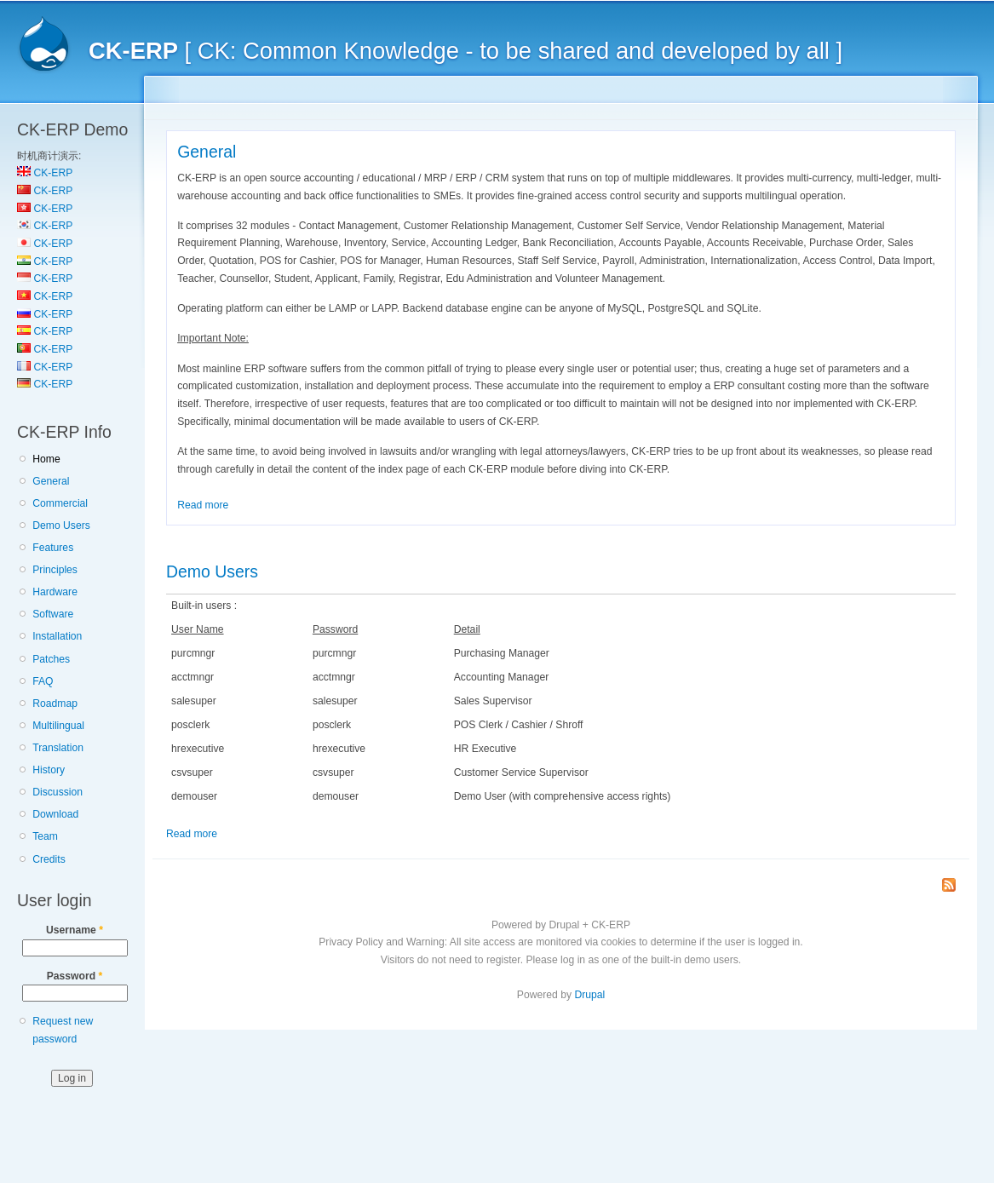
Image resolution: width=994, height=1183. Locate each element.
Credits (49, 859)
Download (55, 814)
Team (45, 836)
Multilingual (58, 726)
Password (75, 976)
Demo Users (61, 525)
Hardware (55, 592)
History (48, 770)
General (50, 481)
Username (74, 930)
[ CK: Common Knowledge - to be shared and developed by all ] (465, 50)
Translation (57, 748)
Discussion (57, 792)
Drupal (589, 995)
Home (46, 459)
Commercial (60, 503)
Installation (57, 636)
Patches (51, 659)
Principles (55, 570)
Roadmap (55, 703)
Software (52, 614)
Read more (202, 505)
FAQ (42, 681)
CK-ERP (44, 173)
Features (52, 548)
